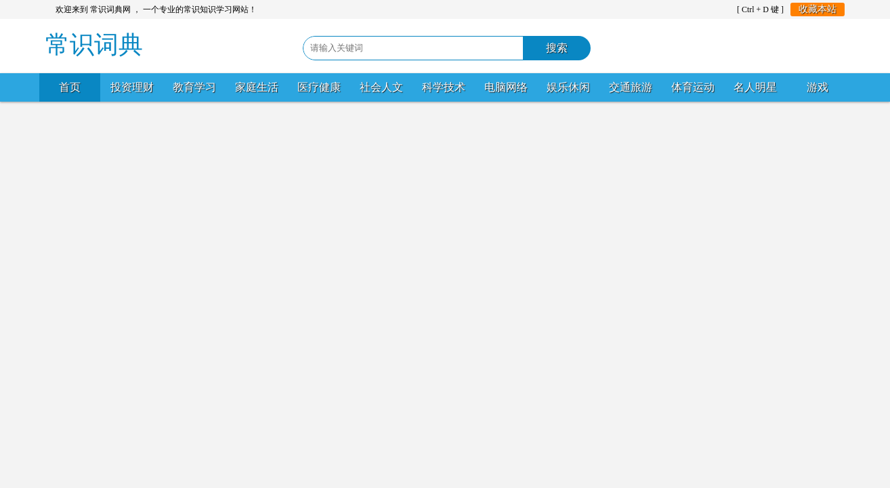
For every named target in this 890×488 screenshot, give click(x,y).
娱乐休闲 (568, 87)
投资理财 (132, 87)
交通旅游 (630, 87)
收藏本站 (817, 9)
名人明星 (755, 87)
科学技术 (443, 87)
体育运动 (693, 87)
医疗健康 (319, 87)
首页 (70, 87)
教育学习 (194, 87)
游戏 (817, 87)
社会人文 (381, 87)
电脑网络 (506, 87)
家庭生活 (256, 87)
